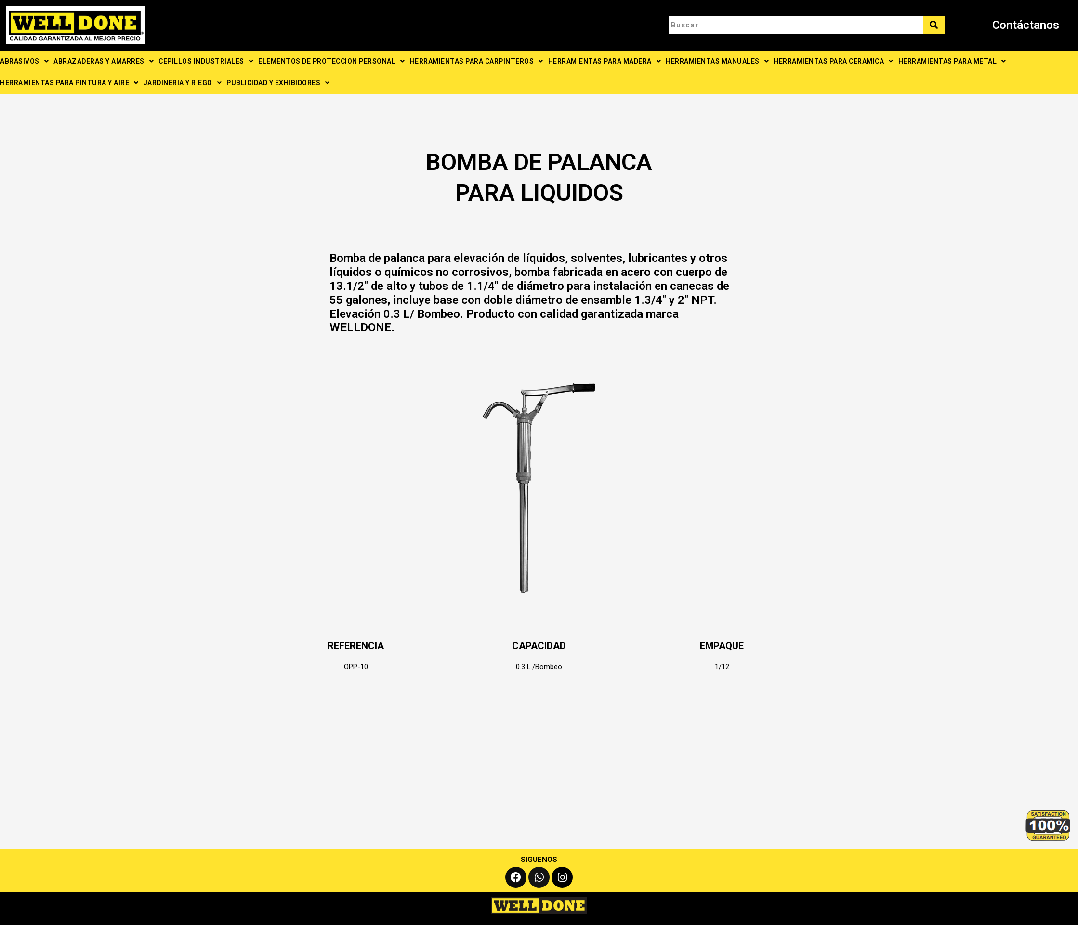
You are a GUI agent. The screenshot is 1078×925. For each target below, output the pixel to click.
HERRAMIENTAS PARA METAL (952, 61)
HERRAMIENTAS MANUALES (717, 61)
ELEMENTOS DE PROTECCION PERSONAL (331, 61)
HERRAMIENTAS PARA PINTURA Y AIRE (69, 83)
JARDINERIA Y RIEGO (183, 83)
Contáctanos (1025, 25)
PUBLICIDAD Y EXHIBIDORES (278, 83)
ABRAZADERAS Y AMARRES (103, 61)
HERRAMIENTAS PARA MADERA (604, 61)
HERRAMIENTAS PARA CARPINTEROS (476, 61)
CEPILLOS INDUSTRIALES (205, 61)
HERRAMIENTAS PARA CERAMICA (834, 61)
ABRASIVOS (24, 61)
